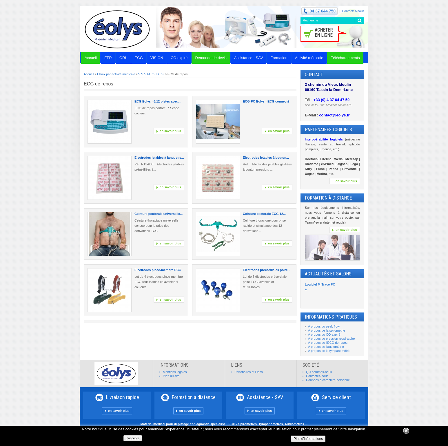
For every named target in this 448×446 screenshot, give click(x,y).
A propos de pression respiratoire (331, 338)
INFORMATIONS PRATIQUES (331, 317)
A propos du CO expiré (324, 334)
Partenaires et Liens (248, 372)
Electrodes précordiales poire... (266, 270)
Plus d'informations (308, 439)
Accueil (89, 74)
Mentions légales (175, 372)
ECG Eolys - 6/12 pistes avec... (157, 101)
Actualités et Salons (328, 274)
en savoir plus (170, 131)
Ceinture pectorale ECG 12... (264, 213)
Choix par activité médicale (116, 74)
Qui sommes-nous (319, 372)
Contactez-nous (353, 11)
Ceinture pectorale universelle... (158, 213)
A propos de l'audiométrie (326, 346)
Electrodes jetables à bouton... (266, 157)
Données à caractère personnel (328, 380)
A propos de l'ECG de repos (327, 342)
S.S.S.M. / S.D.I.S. (151, 74)
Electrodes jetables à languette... (159, 157)
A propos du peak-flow (324, 326)
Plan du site (171, 376)
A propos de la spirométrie (326, 330)
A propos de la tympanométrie (329, 350)
